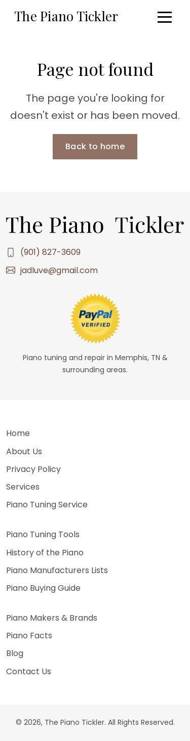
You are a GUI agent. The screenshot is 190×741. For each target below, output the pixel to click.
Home (18, 433)
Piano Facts (29, 635)
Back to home (95, 146)
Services (23, 487)
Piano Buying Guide (43, 588)
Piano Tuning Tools (43, 534)
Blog (14, 653)
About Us (24, 451)
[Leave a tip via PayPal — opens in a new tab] (95, 318)
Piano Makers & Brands (51, 618)
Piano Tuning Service (47, 504)
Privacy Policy (33, 469)
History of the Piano (45, 552)
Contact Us (28, 671)
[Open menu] (165, 17)
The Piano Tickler (66, 16)
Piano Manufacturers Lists (57, 570)
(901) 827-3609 (50, 252)
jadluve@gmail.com (59, 270)
